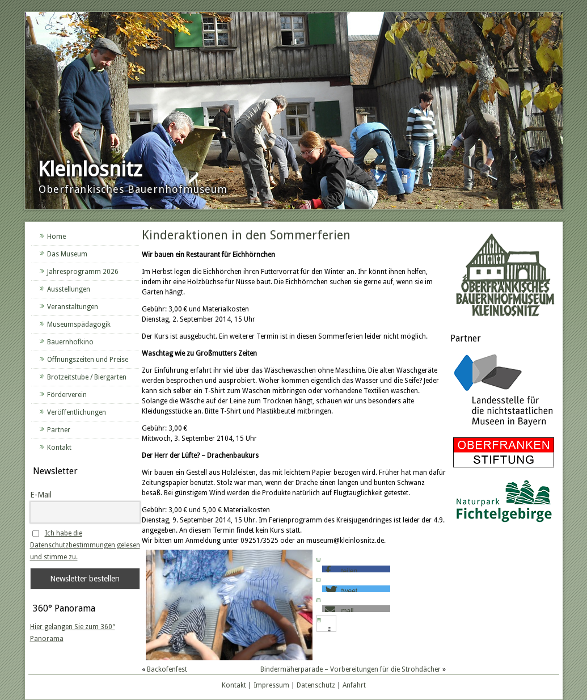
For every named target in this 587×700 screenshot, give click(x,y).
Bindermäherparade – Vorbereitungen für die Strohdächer (350, 669)
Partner (58, 430)
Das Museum (67, 254)
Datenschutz (316, 685)
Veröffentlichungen (76, 412)
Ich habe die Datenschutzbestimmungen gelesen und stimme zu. (85, 545)
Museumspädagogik (79, 324)
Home (56, 237)
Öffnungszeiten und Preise (87, 360)
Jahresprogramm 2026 (83, 272)
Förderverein (67, 395)
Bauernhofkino (70, 342)
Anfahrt (354, 685)
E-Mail (41, 494)
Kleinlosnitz (90, 169)
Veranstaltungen (72, 307)
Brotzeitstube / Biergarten (86, 377)
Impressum (271, 685)
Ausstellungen (68, 289)
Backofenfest (167, 669)
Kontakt (59, 448)
